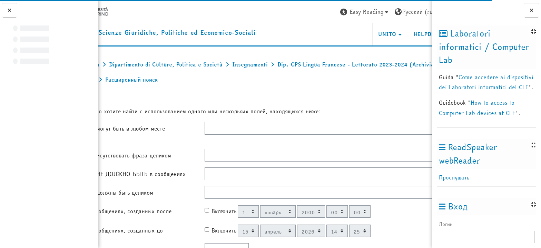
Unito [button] (350, 34)
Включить (233, 232)
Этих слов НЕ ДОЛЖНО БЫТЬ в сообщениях (143, 186)
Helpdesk (390, 34)
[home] (194, 33)
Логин (446, 224)
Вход (420, 12)
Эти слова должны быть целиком (143, 209)
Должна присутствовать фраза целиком (140, 159)
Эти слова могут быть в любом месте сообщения (149, 132)
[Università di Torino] (119, 11)
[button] (328, 12)
